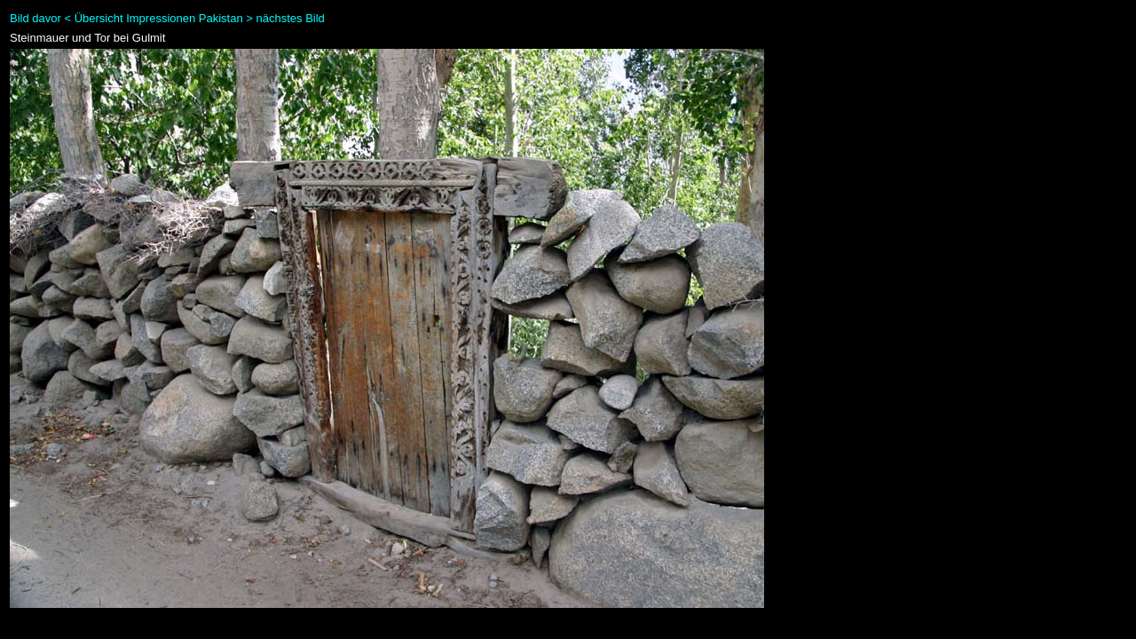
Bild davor (35, 18)
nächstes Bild (290, 18)
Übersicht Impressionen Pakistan (159, 18)
